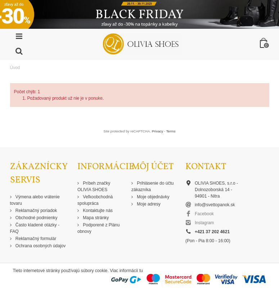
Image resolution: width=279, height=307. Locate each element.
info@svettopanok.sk (215, 204)
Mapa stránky (95, 217)
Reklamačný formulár (35, 238)
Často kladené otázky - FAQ (34, 228)
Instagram (204, 222)
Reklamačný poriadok (35, 210)
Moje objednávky (152, 196)
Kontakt (205, 167)
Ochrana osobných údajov (40, 245)
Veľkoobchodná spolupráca (95, 200)
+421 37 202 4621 (212, 231)
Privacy (157, 131)
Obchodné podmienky (36, 217)
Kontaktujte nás (97, 210)
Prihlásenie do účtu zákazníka (152, 186)
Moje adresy (148, 204)
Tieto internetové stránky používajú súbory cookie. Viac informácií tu (78, 270)
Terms (171, 131)
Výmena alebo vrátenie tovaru (35, 200)
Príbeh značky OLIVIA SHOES (93, 186)
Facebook (204, 213)
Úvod (15, 67)
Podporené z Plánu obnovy (98, 228)
